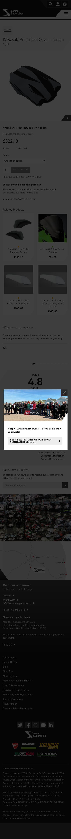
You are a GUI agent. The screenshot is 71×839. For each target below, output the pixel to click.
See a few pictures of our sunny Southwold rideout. (31, 441)
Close (64, 392)
